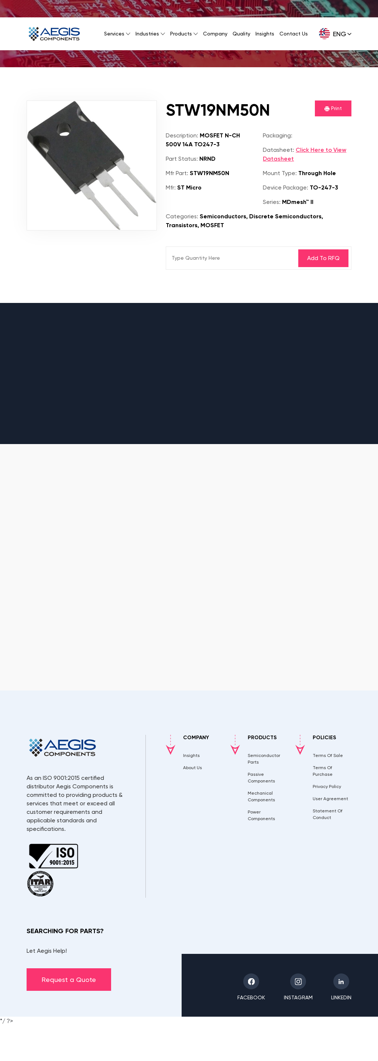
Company (215, 34)
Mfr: (171, 187)
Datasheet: (278, 149)
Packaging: (277, 135)
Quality (241, 34)
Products (181, 34)
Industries (147, 34)
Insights (264, 34)
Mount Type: (280, 173)
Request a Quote (69, 979)
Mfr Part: (177, 173)
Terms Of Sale (328, 755)
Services (114, 34)
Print (333, 108)
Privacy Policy (327, 786)
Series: (272, 201)
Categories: (182, 216)
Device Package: (285, 187)
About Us (192, 767)
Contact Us (293, 34)
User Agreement (330, 798)
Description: (182, 135)
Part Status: (182, 158)
